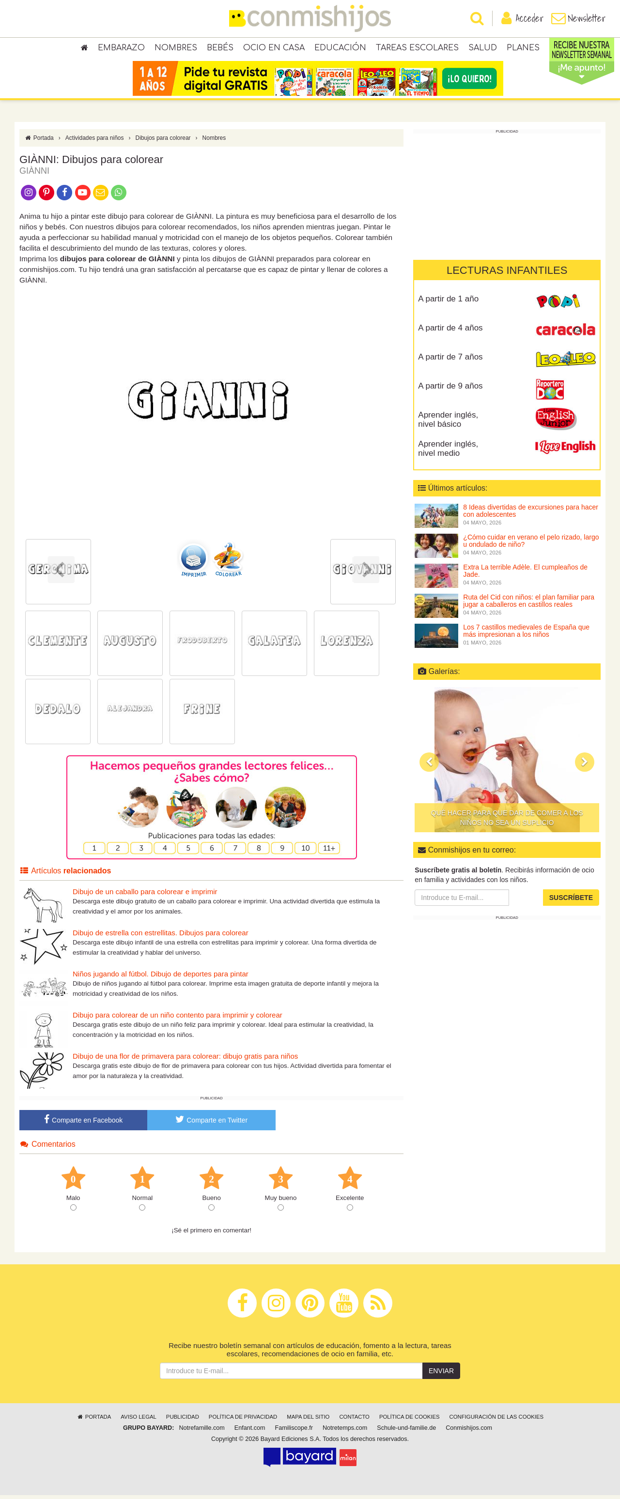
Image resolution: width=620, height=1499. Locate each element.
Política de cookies (409, 1421)
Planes (523, 48)
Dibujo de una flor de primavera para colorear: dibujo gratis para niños (185, 1060)
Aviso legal (138, 1421)
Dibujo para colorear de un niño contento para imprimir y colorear (177, 1019)
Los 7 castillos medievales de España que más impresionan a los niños (526, 634)
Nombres (176, 48)
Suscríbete (571, 901)
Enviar (441, 1375)
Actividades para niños (94, 141)
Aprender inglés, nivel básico (448, 423)
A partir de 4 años (450, 331)
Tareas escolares (417, 48)
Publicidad (182, 1421)
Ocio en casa (274, 48)
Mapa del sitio (308, 1421)
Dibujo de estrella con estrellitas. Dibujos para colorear (160, 936)
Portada (39, 141)
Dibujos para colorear (163, 141)
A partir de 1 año (448, 302)
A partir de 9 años (450, 389)
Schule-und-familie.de (406, 1431)
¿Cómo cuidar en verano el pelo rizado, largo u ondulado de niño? (531, 544)
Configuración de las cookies (497, 1421)
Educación (340, 48)
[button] (429, 765)
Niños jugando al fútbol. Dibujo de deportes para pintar (160, 978)
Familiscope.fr (294, 1431)
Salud (482, 48)
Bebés (220, 48)
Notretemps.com (345, 1431)
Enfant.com (249, 1431)
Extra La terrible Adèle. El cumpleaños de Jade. (525, 574)
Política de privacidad (243, 1421)
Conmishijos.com (469, 1431)
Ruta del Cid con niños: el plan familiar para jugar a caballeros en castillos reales (528, 604)
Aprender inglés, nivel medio (448, 452)
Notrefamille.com (201, 1431)
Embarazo (121, 48)
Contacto (354, 1421)
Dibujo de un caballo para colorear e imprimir (145, 895)
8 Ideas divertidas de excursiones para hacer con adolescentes (530, 514)
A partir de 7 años (450, 360)
